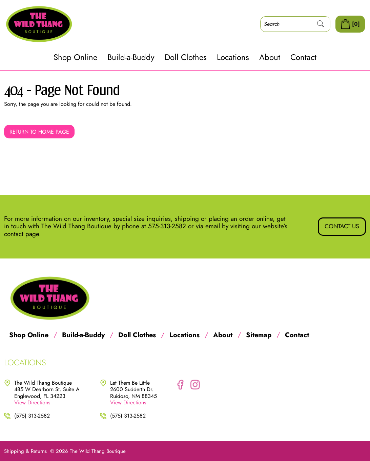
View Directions (32, 402)
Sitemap (258, 335)
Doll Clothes (186, 57)
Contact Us (342, 226)
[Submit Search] (320, 24)
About (269, 57)
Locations (233, 57)
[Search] (286, 24)
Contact (303, 57)
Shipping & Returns (25, 451)
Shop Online (75, 57)
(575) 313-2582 (32, 415)
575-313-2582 (167, 226)
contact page (21, 233)
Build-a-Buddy (131, 57)
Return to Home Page (39, 132)
